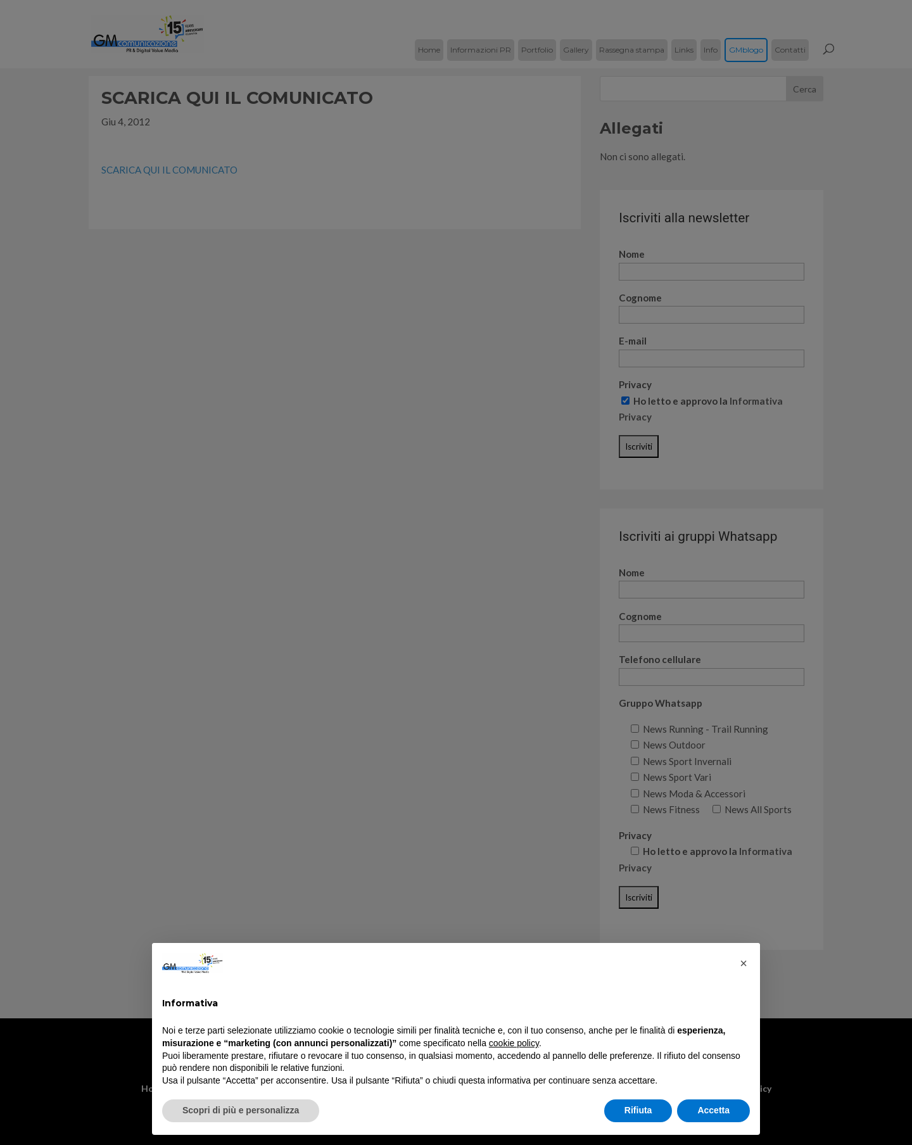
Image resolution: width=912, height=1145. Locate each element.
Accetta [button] (713, 1110)
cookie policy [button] (514, 1043)
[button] (743, 963)
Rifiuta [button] (638, 1110)
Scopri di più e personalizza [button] (240, 1110)
